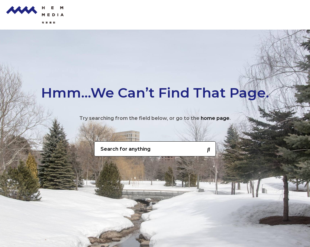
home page (215, 118)
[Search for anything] (208, 149)
